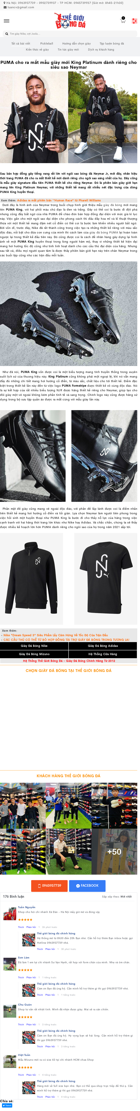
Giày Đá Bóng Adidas (103, 646)
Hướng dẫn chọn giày (76, 43)
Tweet (7, 1105)
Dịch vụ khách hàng (101, 49)
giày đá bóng (112, 205)
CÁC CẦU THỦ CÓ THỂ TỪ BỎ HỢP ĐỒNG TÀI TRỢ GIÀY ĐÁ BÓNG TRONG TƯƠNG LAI (66, 640)
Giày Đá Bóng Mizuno (34, 654)
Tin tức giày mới (68, 49)
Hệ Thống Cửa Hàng (102, 654)
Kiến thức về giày (37, 49)
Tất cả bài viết (20, 43)
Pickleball (46, 43)
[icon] (5, 21)
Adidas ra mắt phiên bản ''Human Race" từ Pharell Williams (59, 200)
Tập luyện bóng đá (112, 43)
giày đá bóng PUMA (104, 232)
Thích (21, 927)
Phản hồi (31, 927)
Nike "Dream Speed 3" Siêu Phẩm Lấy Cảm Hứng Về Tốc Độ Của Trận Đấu (55, 635)
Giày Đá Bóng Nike (34, 646)
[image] (70, 21)
